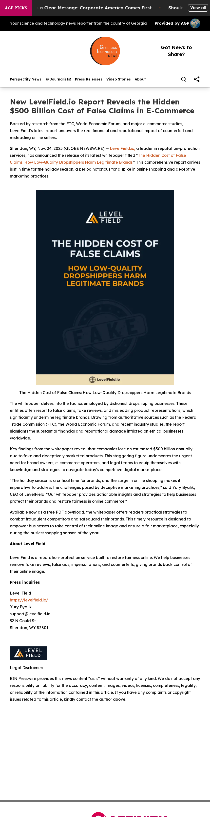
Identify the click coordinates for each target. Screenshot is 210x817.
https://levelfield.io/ (29, 600)
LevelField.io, (122, 148)
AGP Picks (16, 7)
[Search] (184, 79)
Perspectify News (25, 79)
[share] (196, 79)
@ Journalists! (58, 79)
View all (198, 7)
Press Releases (88, 79)
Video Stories (118, 79)
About (140, 79)
